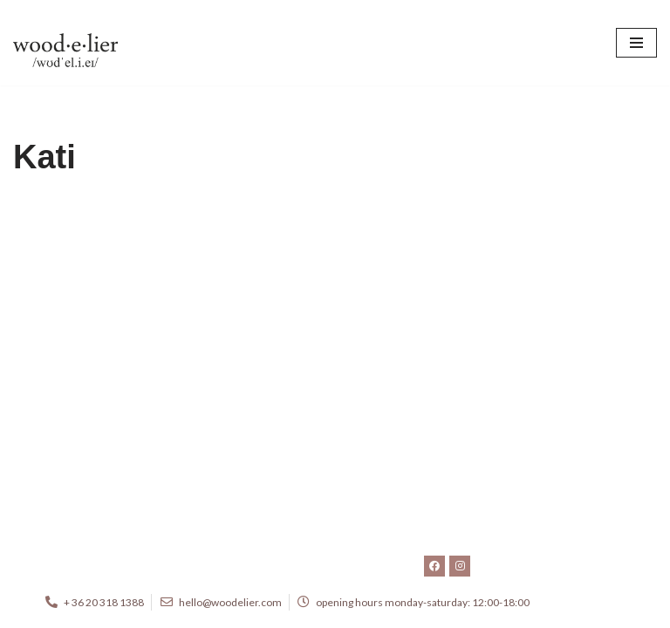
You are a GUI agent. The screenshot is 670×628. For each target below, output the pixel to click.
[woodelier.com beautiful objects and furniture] (65, 42)
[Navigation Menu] (636, 43)
